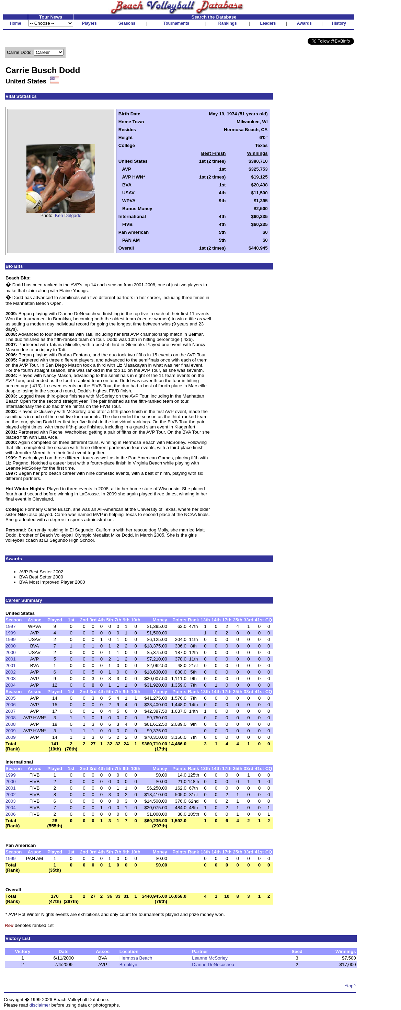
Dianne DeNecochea (213, 964)
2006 (10, 704)
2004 (10, 685)
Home (15, 23)
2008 (10, 717)
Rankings (227, 23)
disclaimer (40, 1005)
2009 (10, 730)
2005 (10, 698)
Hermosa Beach (135, 958)
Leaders (268, 23)
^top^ (350, 985)
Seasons (126, 23)
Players (89, 23)
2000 (10, 646)
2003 (10, 678)
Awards (304, 23)
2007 (10, 711)
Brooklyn (128, 964)
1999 (10, 632)
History (339, 23)
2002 (10, 672)
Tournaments (176, 23)
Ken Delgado (68, 215)
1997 (10, 626)
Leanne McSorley (210, 958)
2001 (10, 659)
